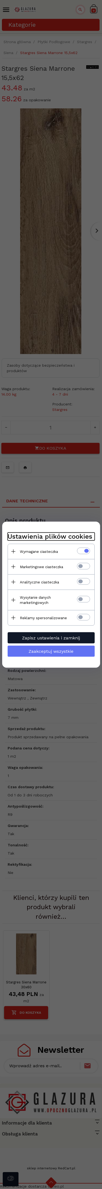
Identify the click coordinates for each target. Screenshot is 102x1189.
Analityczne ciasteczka (39, 582)
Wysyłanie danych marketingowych (35, 599)
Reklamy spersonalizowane (43, 618)
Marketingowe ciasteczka (41, 567)
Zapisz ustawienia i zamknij (51, 637)
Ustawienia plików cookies (50, 536)
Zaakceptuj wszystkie (51, 651)
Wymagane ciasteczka (39, 551)
